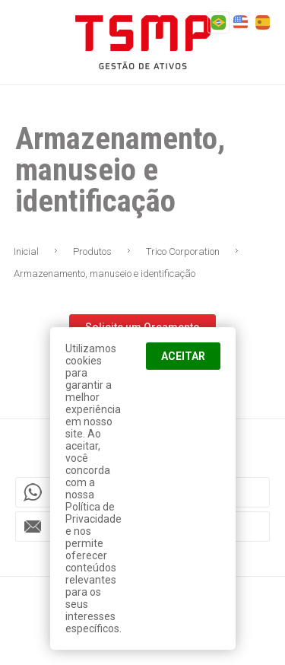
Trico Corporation (183, 251)
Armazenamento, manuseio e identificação (104, 273)
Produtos (92, 251)
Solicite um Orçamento (142, 327)
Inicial (26, 251)
